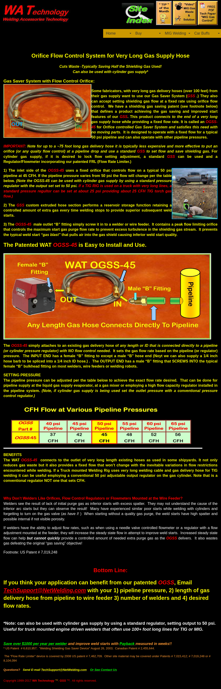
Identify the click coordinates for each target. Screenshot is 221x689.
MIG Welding (175, 33)
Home (111, 33)
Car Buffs (201, 33)
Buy (138, 33)
